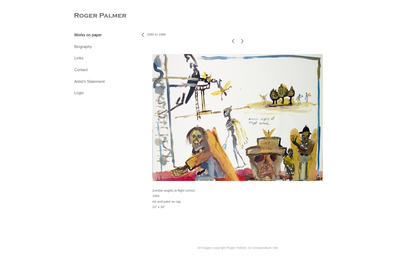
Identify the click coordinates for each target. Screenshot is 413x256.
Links (78, 58)
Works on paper (88, 35)
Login (79, 93)
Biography (83, 46)
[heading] (92, 15)
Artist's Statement (89, 81)
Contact (81, 70)
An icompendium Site (263, 248)
